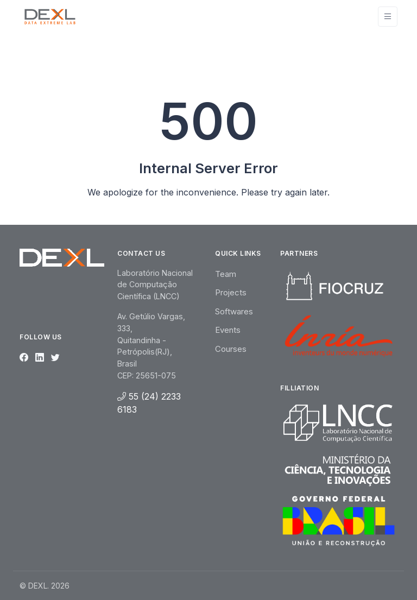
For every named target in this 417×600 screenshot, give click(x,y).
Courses (231, 349)
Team (225, 274)
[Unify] (50, 16)
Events (228, 330)
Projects (231, 292)
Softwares (234, 311)
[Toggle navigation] (387, 17)
